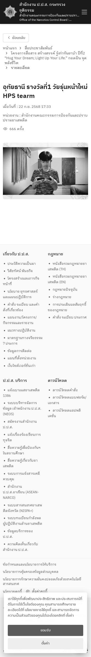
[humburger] (84, 12)
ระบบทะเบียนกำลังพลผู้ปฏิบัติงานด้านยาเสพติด (22, 520)
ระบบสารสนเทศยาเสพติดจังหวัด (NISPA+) (22, 508)
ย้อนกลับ (16, 38)
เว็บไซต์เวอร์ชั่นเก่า (19, 366)
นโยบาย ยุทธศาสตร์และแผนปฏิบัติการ (20, 294)
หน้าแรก (10, 48)
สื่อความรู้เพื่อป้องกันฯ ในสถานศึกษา (22, 450)
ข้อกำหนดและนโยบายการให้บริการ (29, 564)
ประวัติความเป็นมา (19, 263)
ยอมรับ (46, 630)
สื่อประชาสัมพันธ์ (38, 48)
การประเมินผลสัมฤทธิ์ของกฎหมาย (67, 307)
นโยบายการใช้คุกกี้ (38, 610)
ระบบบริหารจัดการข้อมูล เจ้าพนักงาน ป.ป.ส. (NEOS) (22, 408)
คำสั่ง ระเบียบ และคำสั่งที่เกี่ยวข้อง (21, 307)
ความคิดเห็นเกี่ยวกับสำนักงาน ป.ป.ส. (20, 547)
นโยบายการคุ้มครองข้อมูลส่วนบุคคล (30, 571)
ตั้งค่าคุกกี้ (36, 591)
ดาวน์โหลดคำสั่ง (63, 390)
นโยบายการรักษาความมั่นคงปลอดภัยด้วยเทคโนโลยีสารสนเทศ (42, 581)
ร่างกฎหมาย (59, 297)
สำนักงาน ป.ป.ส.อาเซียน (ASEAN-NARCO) (21, 492)
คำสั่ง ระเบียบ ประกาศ (67, 317)
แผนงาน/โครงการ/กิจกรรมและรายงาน (20, 320)
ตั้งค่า (70, 615)
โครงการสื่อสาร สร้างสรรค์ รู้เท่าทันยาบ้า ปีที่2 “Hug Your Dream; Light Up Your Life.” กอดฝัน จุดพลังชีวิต (46, 58)
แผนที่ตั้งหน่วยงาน (19, 358)
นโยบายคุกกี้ (12, 591)
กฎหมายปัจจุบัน (62, 289)
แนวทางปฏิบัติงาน (19, 330)
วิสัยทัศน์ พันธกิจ (18, 271)
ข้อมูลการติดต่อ (17, 351)
